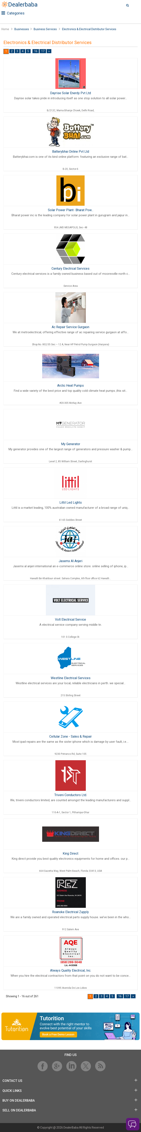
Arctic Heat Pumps (70, 385)
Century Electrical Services (70, 268)
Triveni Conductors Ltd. (70, 795)
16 (35, 51)
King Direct (70, 853)
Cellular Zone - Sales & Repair (70, 736)
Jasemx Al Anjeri (70, 561)
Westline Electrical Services (70, 678)
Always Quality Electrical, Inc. (70, 970)
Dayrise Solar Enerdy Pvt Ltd (70, 93)
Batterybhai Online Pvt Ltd (70, 151)
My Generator (70, 444)
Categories (13, 13)
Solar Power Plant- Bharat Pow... (70, 210)
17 (42, 51)
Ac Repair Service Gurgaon (70, 327)
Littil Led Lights (70, 502)
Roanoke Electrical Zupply (70, 912)
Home (5, 29)
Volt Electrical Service (70, 619)
